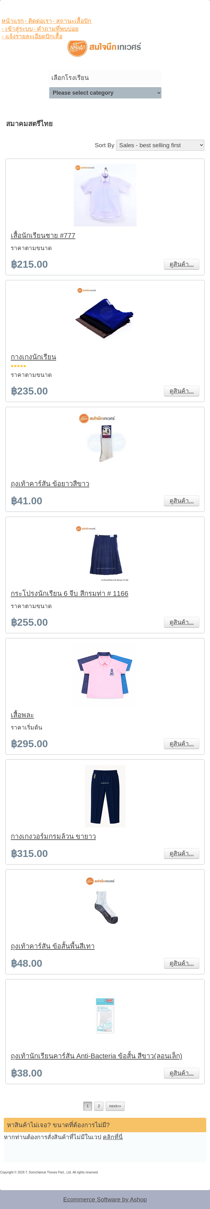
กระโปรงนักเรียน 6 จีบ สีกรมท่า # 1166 (69, 593)
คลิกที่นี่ (113, 1137)
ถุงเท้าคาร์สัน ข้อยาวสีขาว (50, 484)
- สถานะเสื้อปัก (72, 21)
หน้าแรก (13, 21)
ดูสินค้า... (182, 264)
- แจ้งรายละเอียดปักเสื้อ (32, 36)
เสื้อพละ (22, 715)
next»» (115, 1106)
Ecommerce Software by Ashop (105, 1199)
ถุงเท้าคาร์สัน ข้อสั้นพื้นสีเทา (53, 946)
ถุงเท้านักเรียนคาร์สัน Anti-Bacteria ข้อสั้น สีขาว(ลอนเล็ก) (96, 1056)
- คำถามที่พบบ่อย (56, 28)
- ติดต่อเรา (38, 21)
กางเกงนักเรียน (33, 357)
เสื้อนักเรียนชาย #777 (43, 235)
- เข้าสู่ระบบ (17, 28)
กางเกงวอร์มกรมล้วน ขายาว (53, 836)
